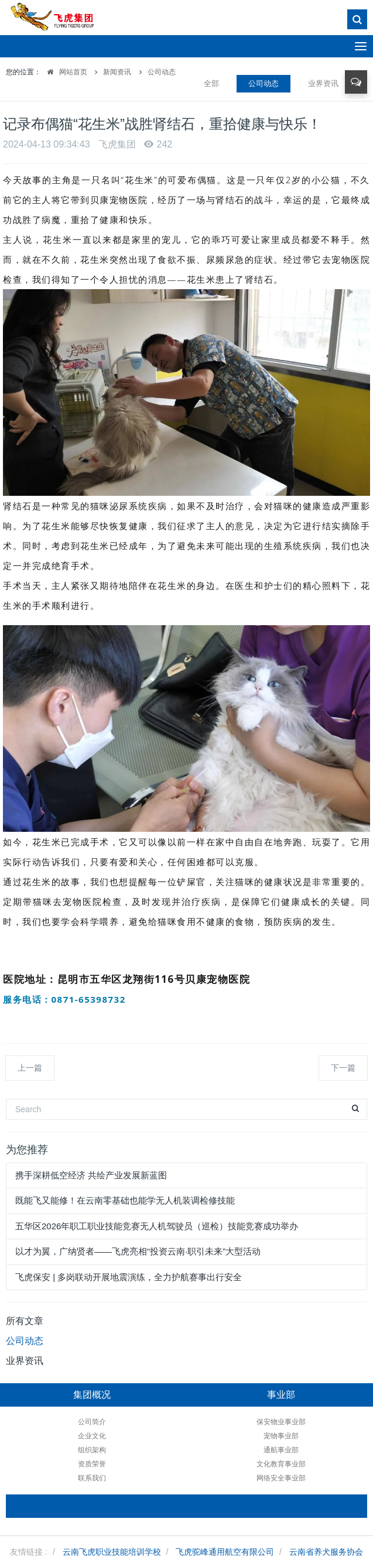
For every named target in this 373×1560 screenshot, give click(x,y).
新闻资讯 (117, 72)
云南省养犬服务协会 (326, 1551)
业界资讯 (323, 83)
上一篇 (30, 1067)
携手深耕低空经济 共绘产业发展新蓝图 (91, 1175)
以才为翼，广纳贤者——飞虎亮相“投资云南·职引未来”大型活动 (138, 1251)
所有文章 (24, 1321)
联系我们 (92, 1478)
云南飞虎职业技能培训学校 (112, 1551)
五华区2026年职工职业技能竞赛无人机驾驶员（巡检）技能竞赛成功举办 (156, 1226)
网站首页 (64, 72)
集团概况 (92, 1395)
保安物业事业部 (281, 1422)
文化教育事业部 (281, 1464)
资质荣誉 (92, 1464)
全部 (211, 83)
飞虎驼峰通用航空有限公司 (225, 1551)
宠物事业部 (281, 1436)
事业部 (281, 1395)
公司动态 (162, 72)
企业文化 (92, 1436)
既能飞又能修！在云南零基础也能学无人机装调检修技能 (125, 1200)
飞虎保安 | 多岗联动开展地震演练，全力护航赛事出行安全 (128, 1277)
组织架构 (92, 1450)
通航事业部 (281, 1450)
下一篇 (343, 1067)
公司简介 (92, 1422)
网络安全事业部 (281, 1478)
